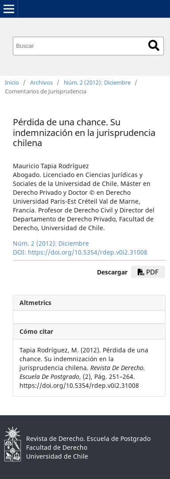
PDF (148, 271)
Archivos (41, 82)
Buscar (153, 45)
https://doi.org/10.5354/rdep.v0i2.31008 (87, 252)
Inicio (12, 82)
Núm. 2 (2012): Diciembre (97, 82)
